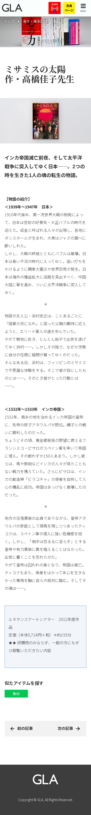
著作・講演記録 (35, 21)
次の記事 (65, 728)
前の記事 (25, 728)
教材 (16, 693)
